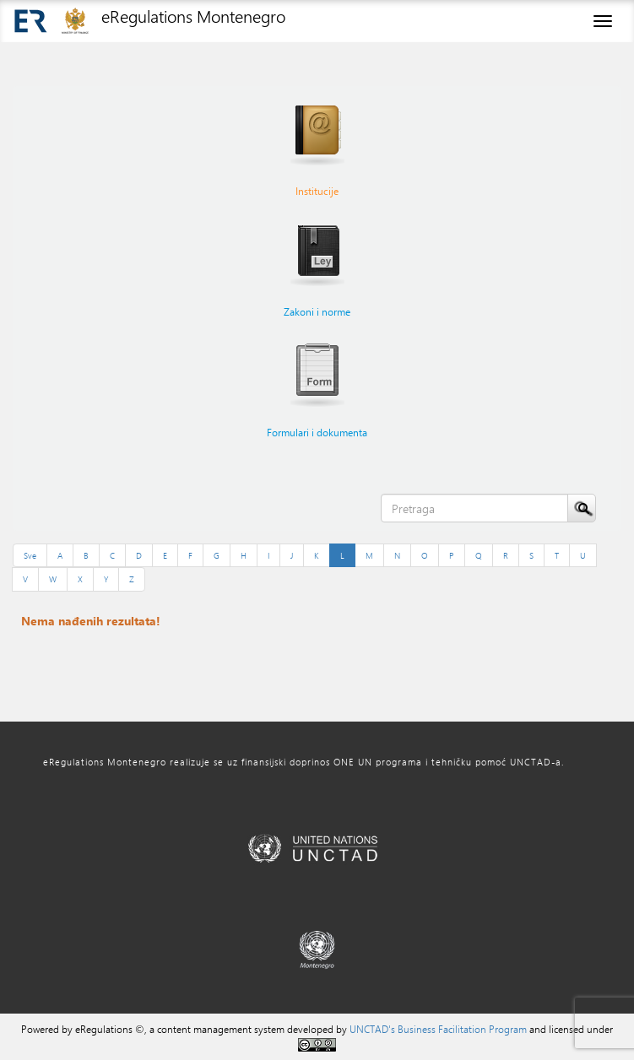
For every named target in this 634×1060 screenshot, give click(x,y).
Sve (30, 555)
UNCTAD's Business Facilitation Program (438, 1029)
